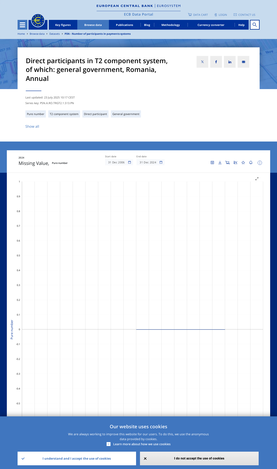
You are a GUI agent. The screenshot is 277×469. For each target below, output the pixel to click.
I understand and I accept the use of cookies (77, 458)
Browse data (93, 25)
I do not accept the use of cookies (199, 458)
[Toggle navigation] (22, 25)
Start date (110, 156)
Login (223, 15)
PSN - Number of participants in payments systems (98, 33)
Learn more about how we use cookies (142, 444)
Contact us (246, 15)
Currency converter (211, 25)
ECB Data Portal (138, 14)
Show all (32, 126)
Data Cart (200, 15)
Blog (147, 25)
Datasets (54, 33)
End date (141, 156)
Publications (124, 25)
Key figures (63, 25)
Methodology (170, 25)
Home (21, 33)
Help (241, 25)
